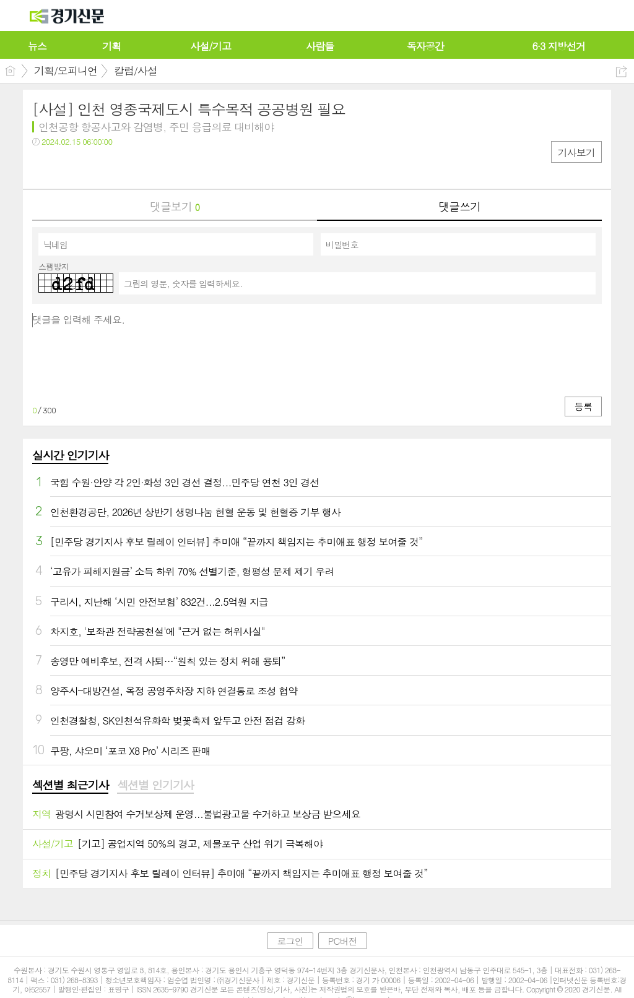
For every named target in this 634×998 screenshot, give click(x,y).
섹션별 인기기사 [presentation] (155, 785)
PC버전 (342, 940)
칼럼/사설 (135, 70)
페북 (43, 167)
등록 (583, 406)
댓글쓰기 (459, 206)
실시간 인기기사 (70, 455)
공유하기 (621, 71)
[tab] (70, 786)
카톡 (92, 167)
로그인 (290, 940)
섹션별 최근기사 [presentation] (70, 785)
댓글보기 (174, 206)
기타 (117, 167)
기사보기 (576, 152)
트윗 (68, 167)
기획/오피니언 (65, 70)
